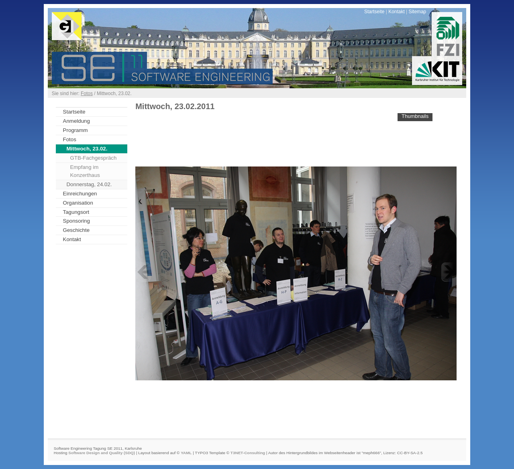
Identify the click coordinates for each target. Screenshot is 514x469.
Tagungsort (76, 212)
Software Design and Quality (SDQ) (101, 453)
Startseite (374, 11)
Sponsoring (76, 221)
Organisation (78, 203)
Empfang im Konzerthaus (85, 171)
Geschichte (76, 230)
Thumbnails (415, 116)
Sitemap (417, 11)
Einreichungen (80, 194)
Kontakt (396, 11)
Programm (75, 130)
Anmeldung (76, 121)
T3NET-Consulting (247, 453)
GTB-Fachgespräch (93, 158)
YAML (186, 453)
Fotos (87, 93)
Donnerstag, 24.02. (89, 184)
